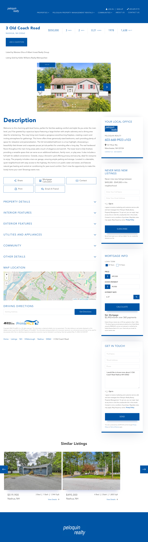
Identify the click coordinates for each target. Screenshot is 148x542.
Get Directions (85, 312)
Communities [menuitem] (104, 13)
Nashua (40, 339)
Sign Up (120, 9)
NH (20, 339)
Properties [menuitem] (42, 13)
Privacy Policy (130, 220)
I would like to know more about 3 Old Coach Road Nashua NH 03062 (122, 379)
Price (107, 272)
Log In (110, 9)
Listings (14, 339)
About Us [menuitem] (120, 13)
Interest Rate (111, 292)
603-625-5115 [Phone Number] (133, 9)
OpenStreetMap (84, 299)
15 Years (121, 265)
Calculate (122, 307)
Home (6, 339)
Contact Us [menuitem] (133, 13)
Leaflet (75, 299)
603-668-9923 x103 (118, 140)
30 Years (110, 265)
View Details (52, 499)
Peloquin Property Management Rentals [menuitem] (73, 13)
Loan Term (110, 262)
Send (122, 417)
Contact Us (109, 152)
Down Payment (111, 282)
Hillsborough (30, 339)
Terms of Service (115, 427)
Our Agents (118, 152)
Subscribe (122, 229)
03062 (48, 339)
